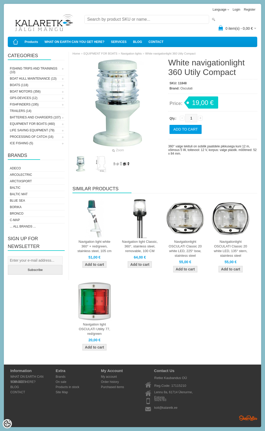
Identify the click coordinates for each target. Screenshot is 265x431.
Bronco (17, 213)
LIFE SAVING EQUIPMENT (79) (32, 130)
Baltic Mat (19, 194)
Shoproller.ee (248, 418)
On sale (61, 382)
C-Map (15, 220)
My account (109, 377)
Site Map (62, 392)
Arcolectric (21, 175)
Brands (60, 377)
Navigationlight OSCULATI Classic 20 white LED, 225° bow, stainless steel (185, 249)
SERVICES (119, 42)
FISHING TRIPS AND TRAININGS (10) (33, 70)
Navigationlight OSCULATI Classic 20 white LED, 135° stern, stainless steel (230, 249)
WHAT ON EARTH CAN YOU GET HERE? (75, 42)
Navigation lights (131, 53)
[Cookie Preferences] (7, 423)
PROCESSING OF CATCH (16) (31, 137)
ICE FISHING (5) (21, 143)
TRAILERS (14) (20, 111)
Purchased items (112, 387)
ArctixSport (21, 181)
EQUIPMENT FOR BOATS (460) (32, 124)
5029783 (160, 400)
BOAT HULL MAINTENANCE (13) (33, 78)
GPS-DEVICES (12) (24, 98)
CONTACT (156, 42)
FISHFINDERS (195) (24, 104)
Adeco (15, 168)
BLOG (137, 42)
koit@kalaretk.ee (166, 408)
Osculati (186, 88)
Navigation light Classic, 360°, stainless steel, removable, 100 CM (140, 246)
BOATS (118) (19, 85)
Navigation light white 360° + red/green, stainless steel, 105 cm (94, 246)
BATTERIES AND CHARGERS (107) (35, 117)
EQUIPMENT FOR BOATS (100, 53)
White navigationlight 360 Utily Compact (170, 53)
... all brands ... (23, 226)
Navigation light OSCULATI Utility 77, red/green (94, 329)
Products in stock (67, 387)
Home (76, 53)
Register (249, 9)
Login (236, 9)
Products (31, 42)
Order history (110, 382)
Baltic (15, 188)
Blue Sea (17, 200)
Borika (15, 207)
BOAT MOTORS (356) (25, 91)
